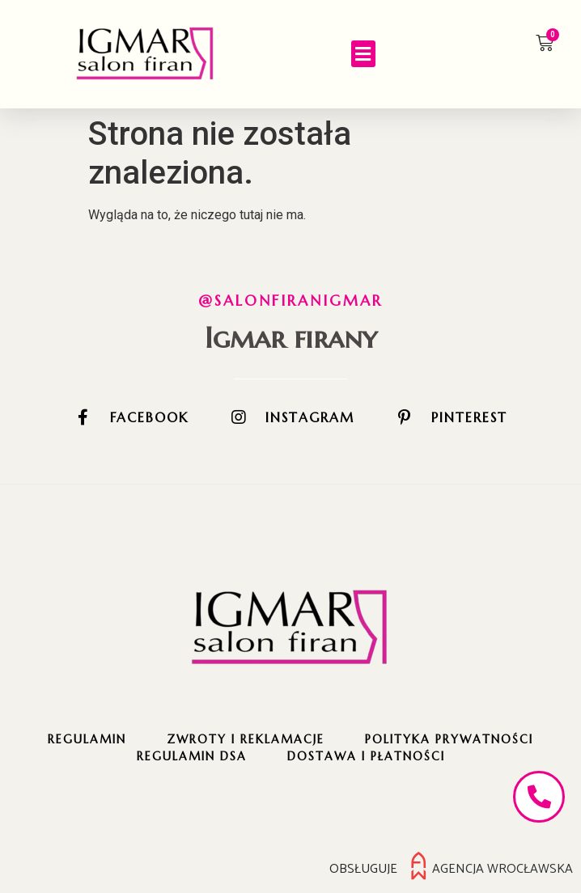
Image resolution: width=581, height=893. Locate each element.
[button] (363, 53)
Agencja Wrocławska (502, 868)
